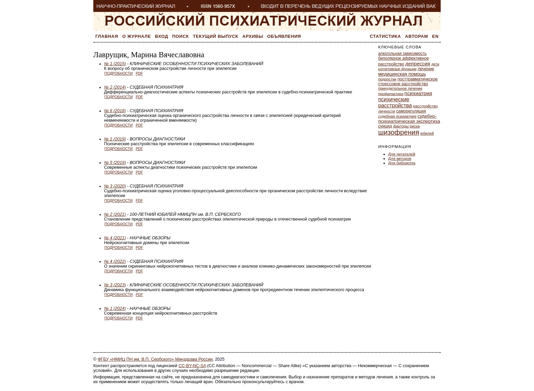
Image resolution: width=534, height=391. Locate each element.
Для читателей (401, 154)
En (435, 36)
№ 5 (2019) (115, 162)
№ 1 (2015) (115, 63)
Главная (106, 36)
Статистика (385, 36)
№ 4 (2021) (115, 238)
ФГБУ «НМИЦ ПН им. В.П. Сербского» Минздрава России (155, 359)
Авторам (416, 36)
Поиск (180, 36)
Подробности (119, 73)
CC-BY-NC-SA (192, 365)
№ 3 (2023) (115, 285)
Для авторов (399, 158)
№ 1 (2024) (115, 308)
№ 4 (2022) (115, 261)
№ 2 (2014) (115, 87)
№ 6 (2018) (115, 110)
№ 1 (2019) (115, 139)
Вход (161, 36)
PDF (139, 73)
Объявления (284, 36)
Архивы (252, 36)
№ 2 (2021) (115, 214)
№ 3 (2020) (115, 186)
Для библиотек (401, 163)
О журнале (136, 36)
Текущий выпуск (215, 36)
